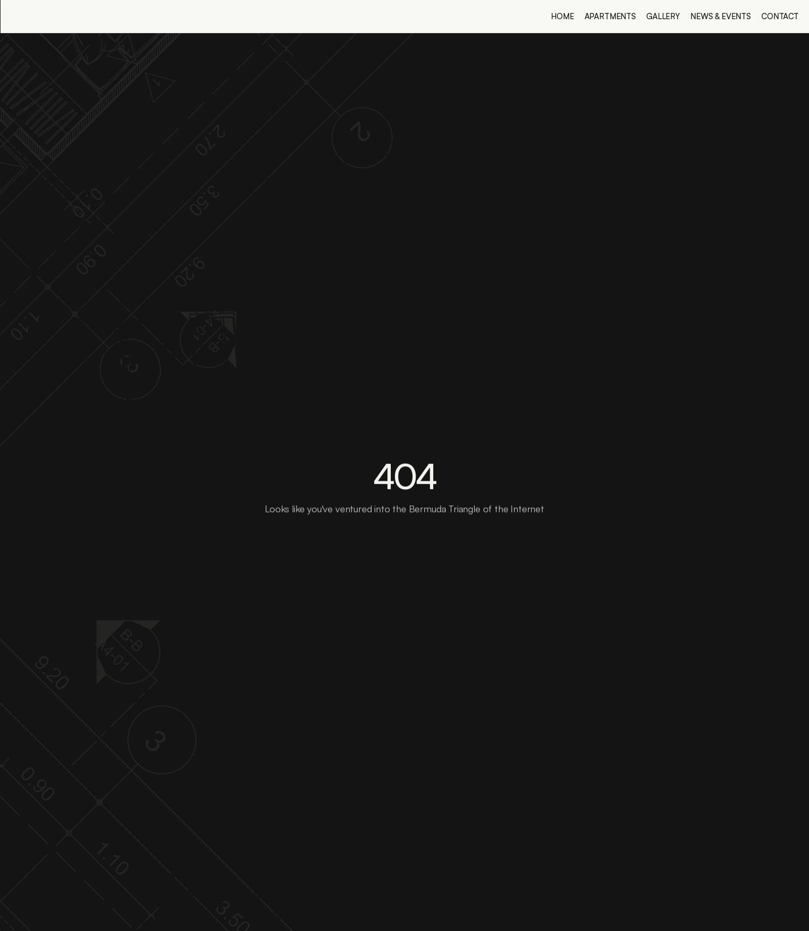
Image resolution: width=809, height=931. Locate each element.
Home (562, 16)
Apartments (610, 16)
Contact (780, 16)
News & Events (720, 16)
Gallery (663, 16)
